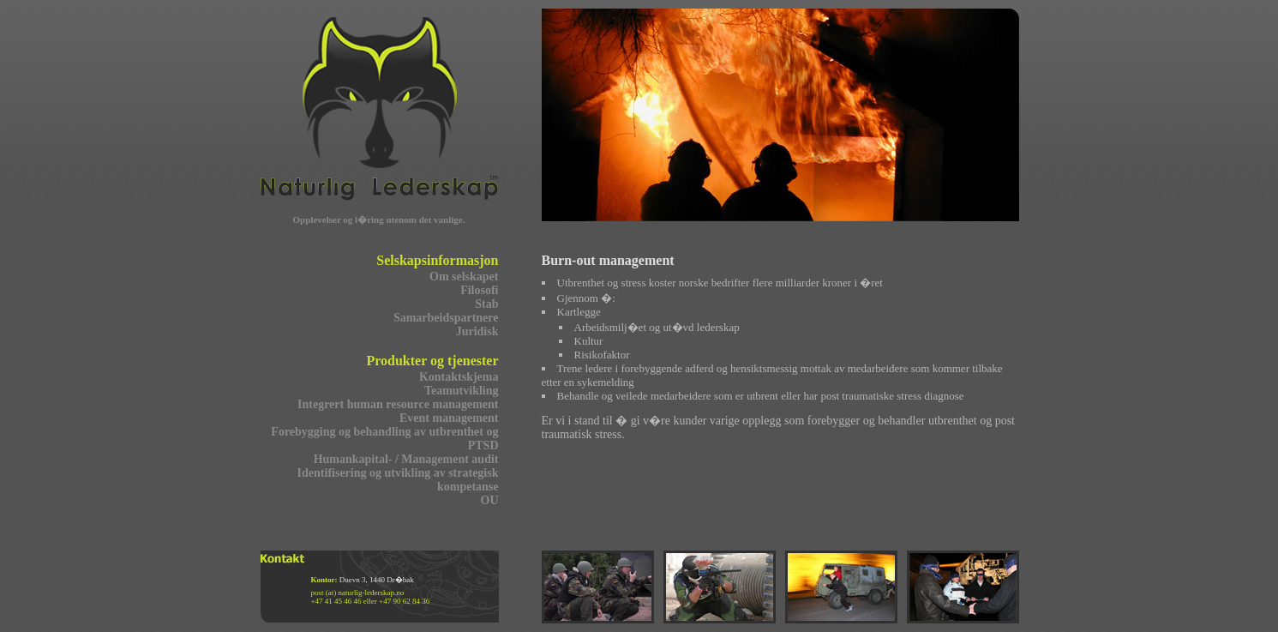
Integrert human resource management (397, 404)
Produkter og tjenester (432, 360)
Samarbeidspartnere (446, 317)
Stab (486, 304)
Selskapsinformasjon (437, 260)
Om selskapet (464, 276)
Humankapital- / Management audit (406, 459)
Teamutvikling (461, 390)
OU (490, 500)
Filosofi (479, 290)
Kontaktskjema (459, 376)
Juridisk (477, 331)
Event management (449, 418)
